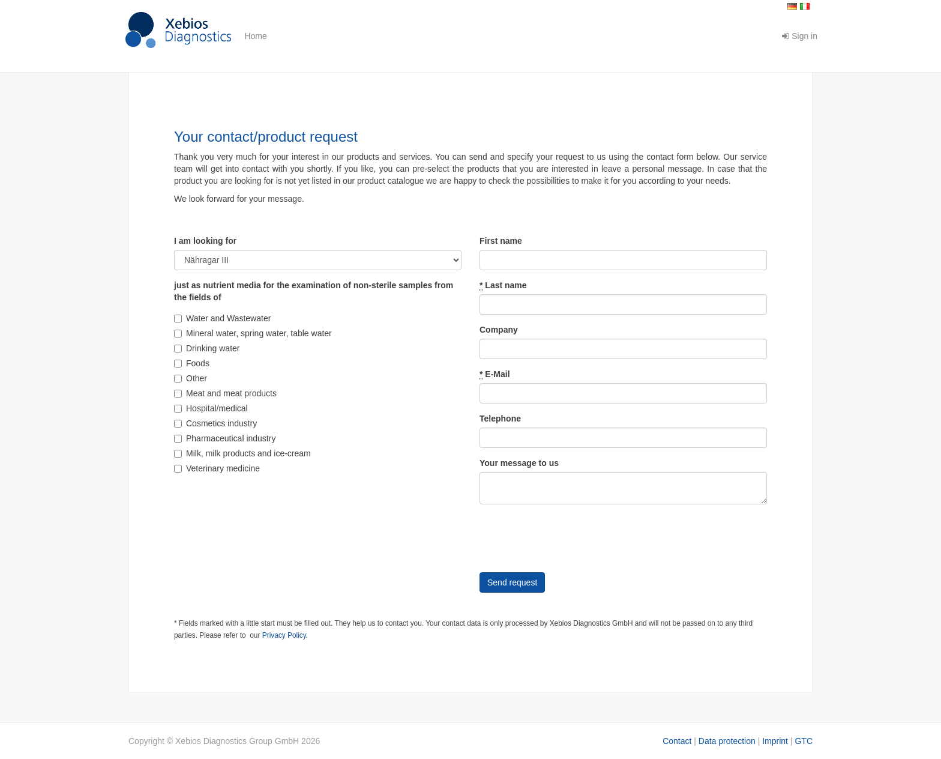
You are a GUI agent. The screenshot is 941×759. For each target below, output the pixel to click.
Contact (677, 741)
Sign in (799, 36)
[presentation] (571, 536)
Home (255, 36)
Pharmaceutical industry (224, 438)
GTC (804, 741)
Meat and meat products (225, 393)
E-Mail (495, 374)
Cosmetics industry (215, 423)
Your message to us (519, 463)
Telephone (500, 418)
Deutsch (792, 6)
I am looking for (205, 241)
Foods (191, 363)
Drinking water (206, 348)
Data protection (727, 741)
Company (499, 329)
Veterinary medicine (217, 468)
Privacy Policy (284, 635)
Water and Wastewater (222, 318)
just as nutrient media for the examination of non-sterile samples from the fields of (313, 291)
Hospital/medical (211, 408)
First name (501, 241)
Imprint (775, 741)
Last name (503, 285)
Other (190, 378)
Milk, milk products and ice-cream (242, 453)
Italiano (805, 6)
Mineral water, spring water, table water (253, 333)
